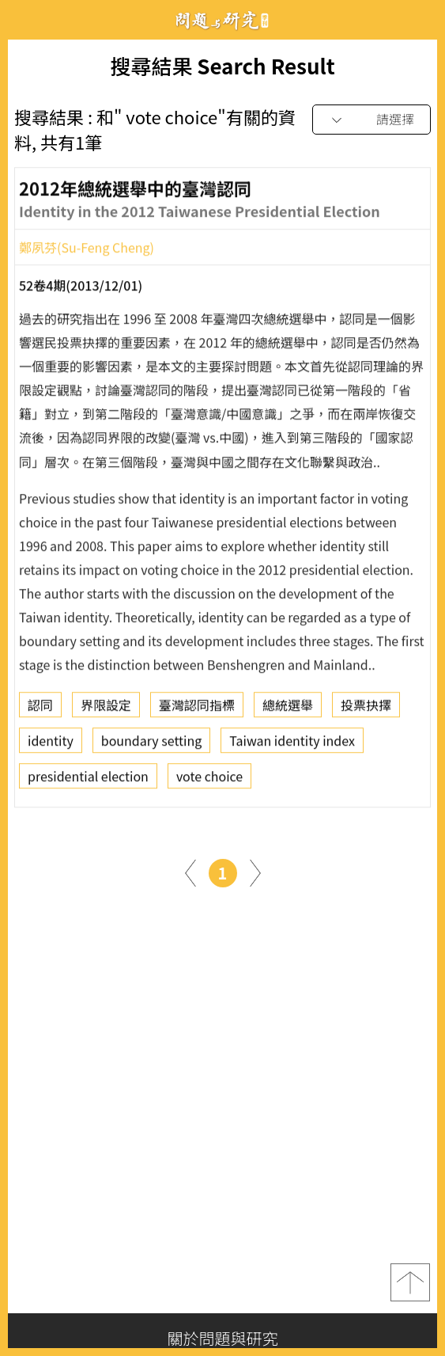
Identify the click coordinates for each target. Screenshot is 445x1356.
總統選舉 (287, 709)
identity (51, 744)
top (410, 1282)
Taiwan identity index (292, 744)
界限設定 (106, 709)
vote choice (209, 780)
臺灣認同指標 (197, 709)
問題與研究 (223, 20)
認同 (40, 709)
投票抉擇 (366, 709)
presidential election (88, 780)
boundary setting (151, 744)
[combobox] (371, 120)
